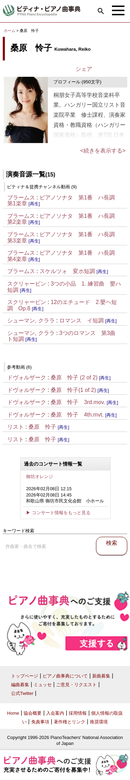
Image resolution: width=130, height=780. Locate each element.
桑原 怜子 (42, 427)
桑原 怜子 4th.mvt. (77, 415)
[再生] (34, 203)
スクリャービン (26, 284)
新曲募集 (101, 676)
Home (13, 713)
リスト (15, 427)
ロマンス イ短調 (81, 320)
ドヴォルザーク (26, 377)
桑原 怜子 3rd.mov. (78, 402)
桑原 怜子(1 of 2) (73, 390)
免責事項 (40, 721)
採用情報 (78, 713)
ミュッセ (43, 684)
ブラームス (21, 197)
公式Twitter (22, 693)
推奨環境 (99, 721)
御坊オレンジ (39, 476)
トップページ (24, 676)
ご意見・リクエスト (76, 684)
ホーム (9, 30)
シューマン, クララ (31, 320)
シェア (84, 69)
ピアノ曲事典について (65, 676)
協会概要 (33, 713)
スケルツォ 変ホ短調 (67, 271)
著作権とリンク (69, 721)
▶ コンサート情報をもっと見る (58, 512)
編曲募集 (20, 684)
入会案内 (55, 713)
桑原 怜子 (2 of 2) (74, 377)
